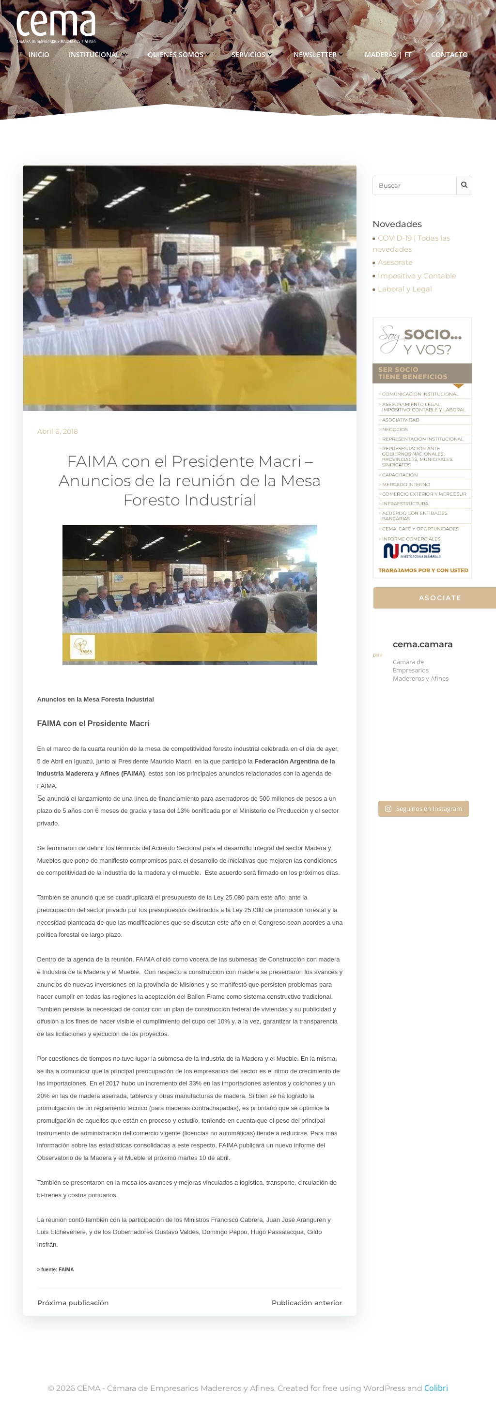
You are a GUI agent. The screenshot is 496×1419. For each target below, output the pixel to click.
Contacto (449, 53)
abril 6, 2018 (57, 432)
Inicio (39, 53)
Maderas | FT (388, 53)
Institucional (98, 53)
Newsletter (319, 53)
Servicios (253, 53)
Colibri (436, 1390)
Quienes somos (180, 53)
